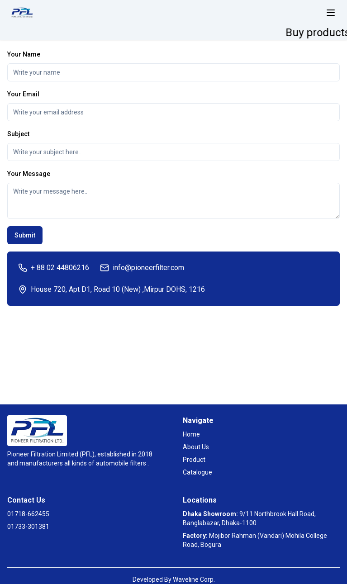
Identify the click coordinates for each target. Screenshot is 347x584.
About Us (196, 447)
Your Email (23, 94)
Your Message (28, 173)
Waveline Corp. (194, 579)
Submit (24, 235)
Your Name (23, 54)
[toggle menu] (330, 12)
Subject (18, 134)
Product (194, 459)
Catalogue (197, 472)
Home (191, 434)
